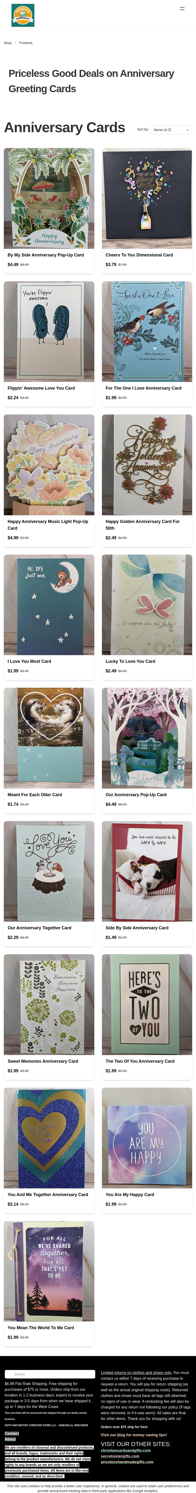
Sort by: (143, 129)
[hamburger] (182, 8)
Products (25, 43)
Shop (8, 43)
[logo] (22, 15)
